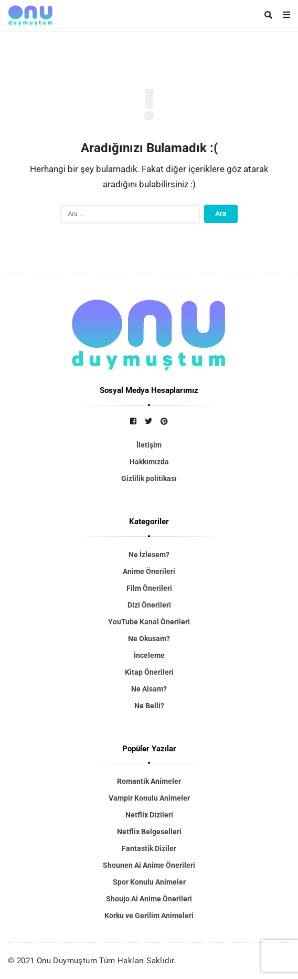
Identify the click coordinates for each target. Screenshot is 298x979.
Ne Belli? (149, 705)
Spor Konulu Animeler (149, 882)
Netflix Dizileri (149, 815)
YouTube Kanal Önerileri (149, 622)
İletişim (149, 445)
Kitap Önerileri (149, 672)
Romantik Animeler (149, 781)
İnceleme (149, 655)
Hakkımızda (149, 461)
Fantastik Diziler (149, 848)
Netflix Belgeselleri (149, 831)
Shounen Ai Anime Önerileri (149, 865)
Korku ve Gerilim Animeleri (149, 915)
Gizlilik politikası (149, 478)
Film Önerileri (149, 588)
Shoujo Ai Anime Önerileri (149, 899)
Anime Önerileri (149, 571)
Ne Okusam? (149, 638)
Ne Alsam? (149, 689)
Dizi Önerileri (149, 605)
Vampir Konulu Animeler (149, 798)
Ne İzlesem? (149, 554)
